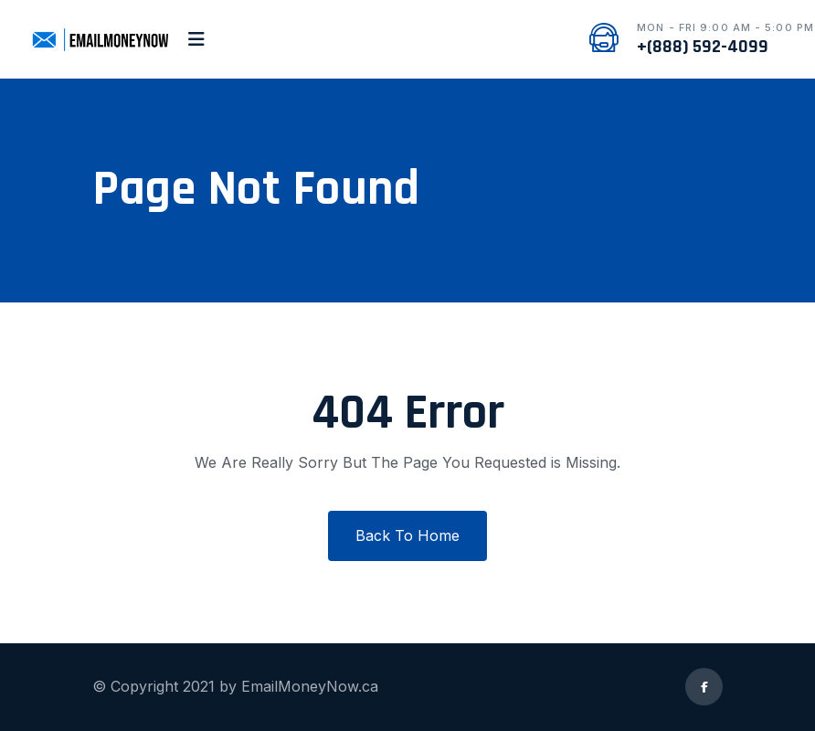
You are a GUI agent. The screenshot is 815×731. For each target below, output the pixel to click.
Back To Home (407, 535)
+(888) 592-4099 (702, 46)
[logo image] (99, 39)
